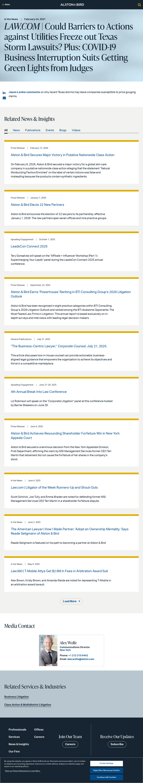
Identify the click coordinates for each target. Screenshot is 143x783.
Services (14, 737)
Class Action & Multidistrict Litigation (27, 704)
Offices (39, 729)
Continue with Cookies (106, 777)
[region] (71, 770)
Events (50, 130)
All (6, 130)
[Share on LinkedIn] (4, 93)
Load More (69, 601)
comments (33, 92)
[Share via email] (4, 98)
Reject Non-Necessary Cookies (106, 770)
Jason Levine (17, 92)
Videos (76, 130)
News (16, 130)
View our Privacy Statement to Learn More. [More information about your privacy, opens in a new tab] (22, 771)
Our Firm (14, 751)
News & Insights (19, 744)
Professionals (17, 729)
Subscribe (117, 744)
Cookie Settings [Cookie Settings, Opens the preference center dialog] (106, 763)
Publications (32, 130)
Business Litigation (16, 697)
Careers (39, 737)
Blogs (62, 130)
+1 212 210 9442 (78, 655)
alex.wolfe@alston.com (80, 659)
